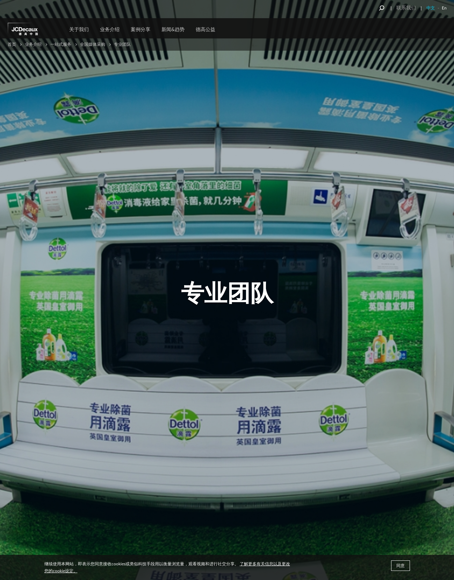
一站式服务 (60, 44)
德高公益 (205, 29)
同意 (400, 566)
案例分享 (140, 29)
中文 (430, 8)
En (444, 8)
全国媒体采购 (92, 44)
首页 (12, 44)
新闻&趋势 (173, 29)
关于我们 (79, 29)
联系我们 (406, 8)
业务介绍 (110, 29)
